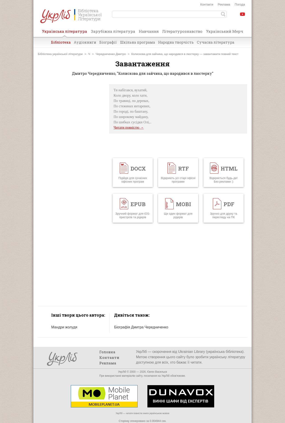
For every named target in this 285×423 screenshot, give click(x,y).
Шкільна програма (137, 42)
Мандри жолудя (64, 327)
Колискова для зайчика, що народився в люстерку (165, 54)
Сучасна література (215, 42)
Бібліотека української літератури (60, 54)
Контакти (206, 4)
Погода (240, 4)
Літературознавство (182, 31)
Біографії (108, 42)
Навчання (149, 31)
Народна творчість (176, 42)
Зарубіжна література (113, 31)
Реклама (224, 4)
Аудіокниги (85, 42)
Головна (107, 352)
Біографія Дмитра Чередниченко (141, 327)
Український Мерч (224, 31)
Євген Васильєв (157, 371)
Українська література (64, 33)
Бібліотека (61, 42)
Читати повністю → (129, 127)
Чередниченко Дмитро (111, 54)
